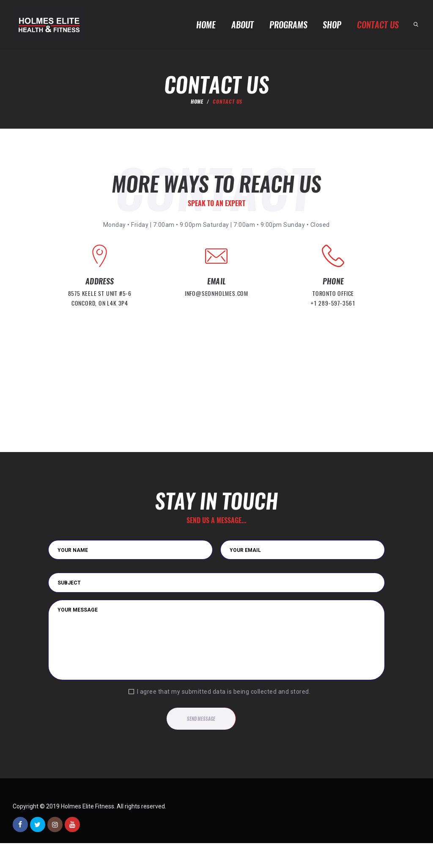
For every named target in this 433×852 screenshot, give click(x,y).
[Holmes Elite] (216, 408)
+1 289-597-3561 (333, 310)
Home (197, 107)
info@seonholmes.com (216, 300)
